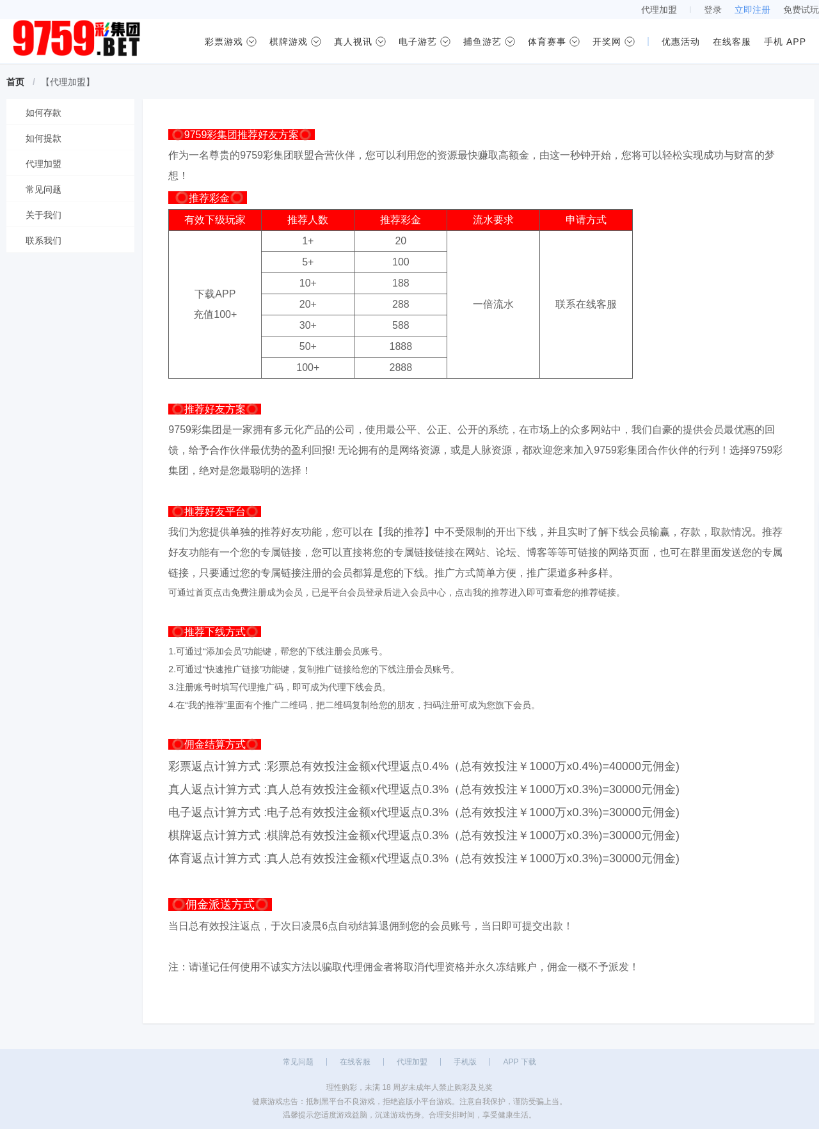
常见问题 (298, 1062)
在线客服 (355, 1062)
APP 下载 (519, 1062)
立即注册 (752, 9)
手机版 (465, 1062)
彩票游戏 (224, 41)
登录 (713, 9)
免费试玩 (801, 9)
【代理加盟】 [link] (68, 82)
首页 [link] (15, 82)
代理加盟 (659, 9)
